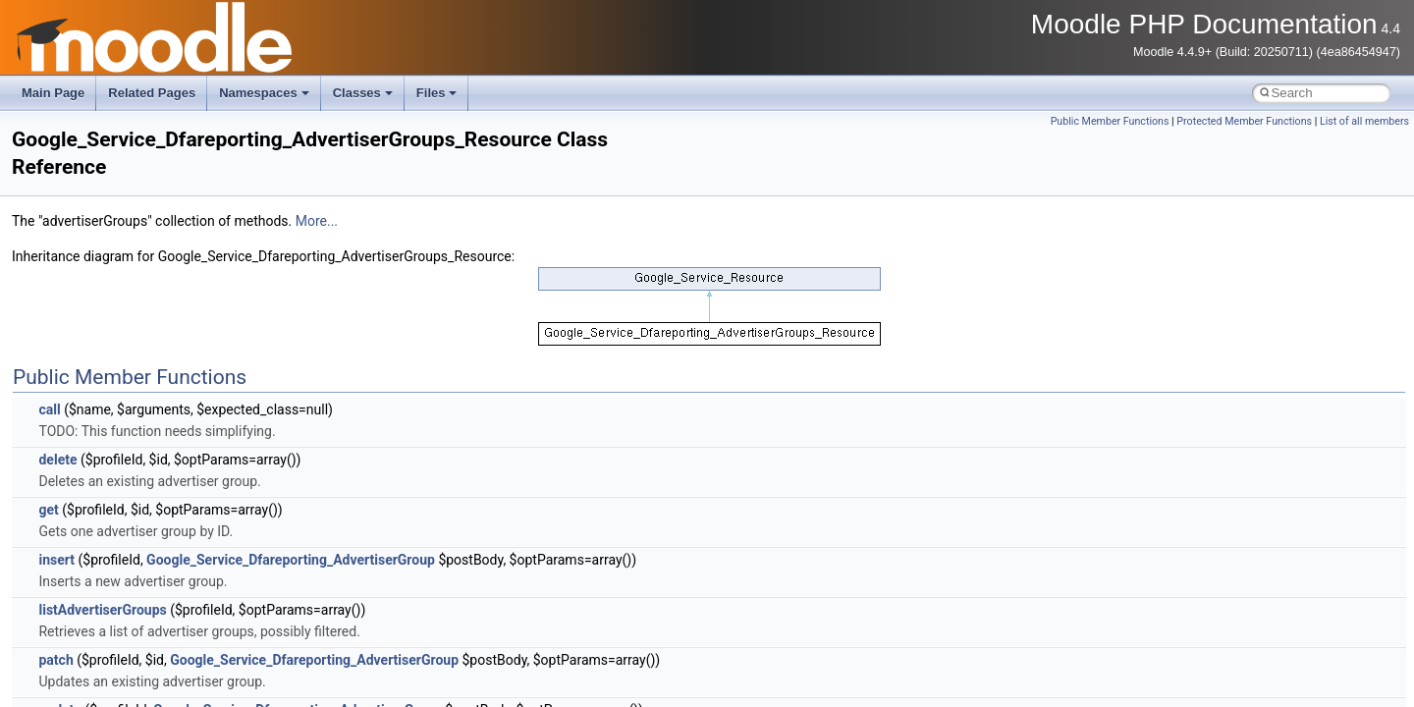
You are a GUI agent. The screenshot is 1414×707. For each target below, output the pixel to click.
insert (56, 560)
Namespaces (264, 92)
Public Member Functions (1110, 121)
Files (437, 92)
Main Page (53, 92)
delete (57, 459)
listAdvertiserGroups (102, 610)
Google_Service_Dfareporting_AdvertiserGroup (290, 560)
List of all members (1364, 121)
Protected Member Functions (1244, 121)
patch (55, 660)
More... (317, 221)
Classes (363, 92)
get (48, 509)
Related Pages (151, 92)
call (49, 409)
